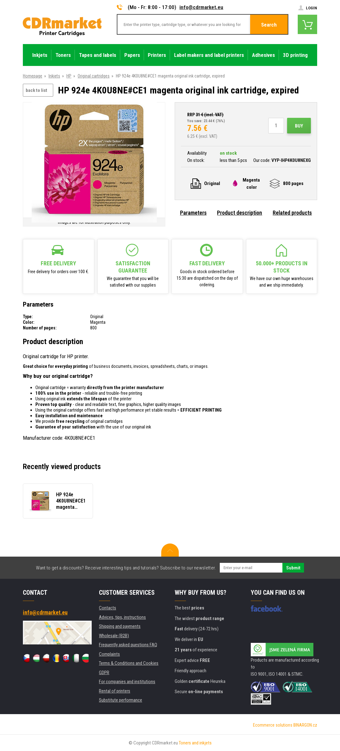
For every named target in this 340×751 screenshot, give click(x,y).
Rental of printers (114, 691)
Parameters (193, 212)
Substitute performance (120, 700)
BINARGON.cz (305, 725)
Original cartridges (94, 75)
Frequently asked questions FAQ (128, 645)
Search (269, 25)
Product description (239, 212)
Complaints (109, 654)
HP (68, 75)
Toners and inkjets (195, 743)
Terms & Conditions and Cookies (128, 663)
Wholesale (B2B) (114, 635)
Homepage (32, 75)
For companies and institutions (127, 681)
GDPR (104, 672)
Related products (292, 212)
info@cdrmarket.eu (201, 7)
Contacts (107, 608)
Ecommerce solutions (272, 725)
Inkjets (54, 75)
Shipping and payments (120, 626)
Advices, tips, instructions (122, 617)
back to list (36, 90)
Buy (299, 126)
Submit (293, 568)
